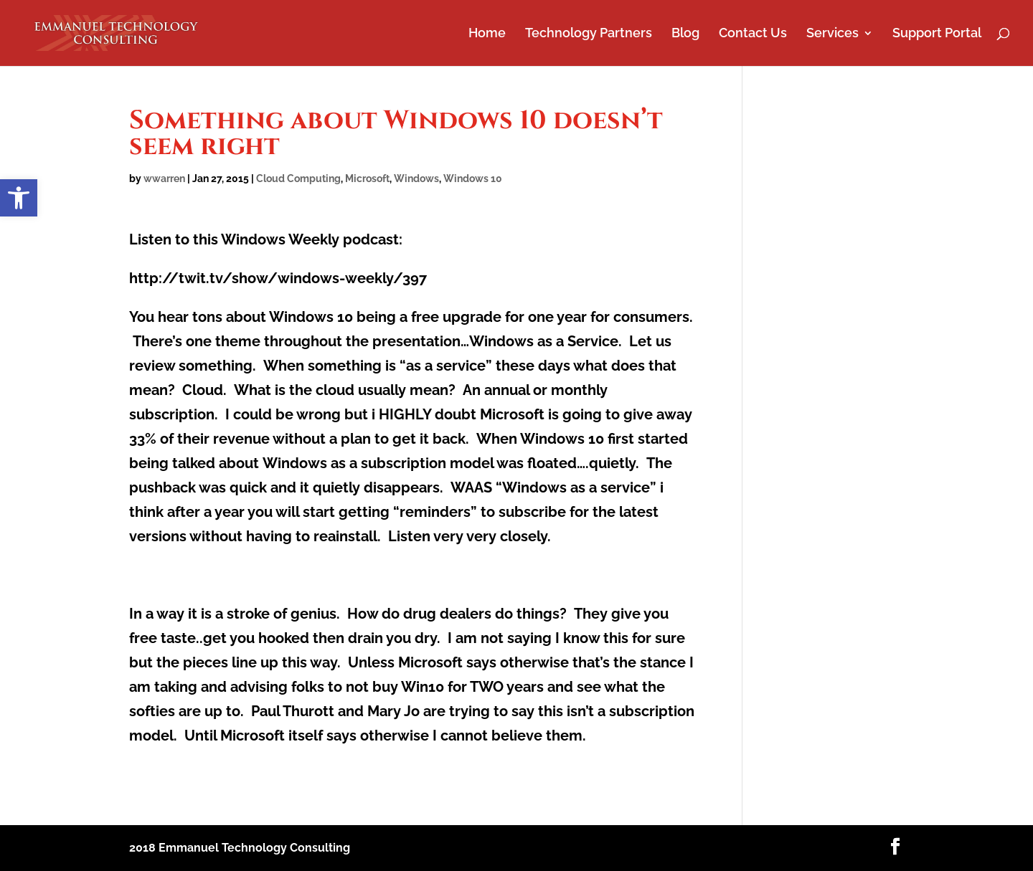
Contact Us (753, 34)
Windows (416, 178)
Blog (685, 34)
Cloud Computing (298, 178)
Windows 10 (472, 178)
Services (832, 34)
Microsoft (367, 178)
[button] (18, 197)
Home (487, 34)
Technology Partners (588, 34)
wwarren (164, 178)
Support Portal (936, 34)
